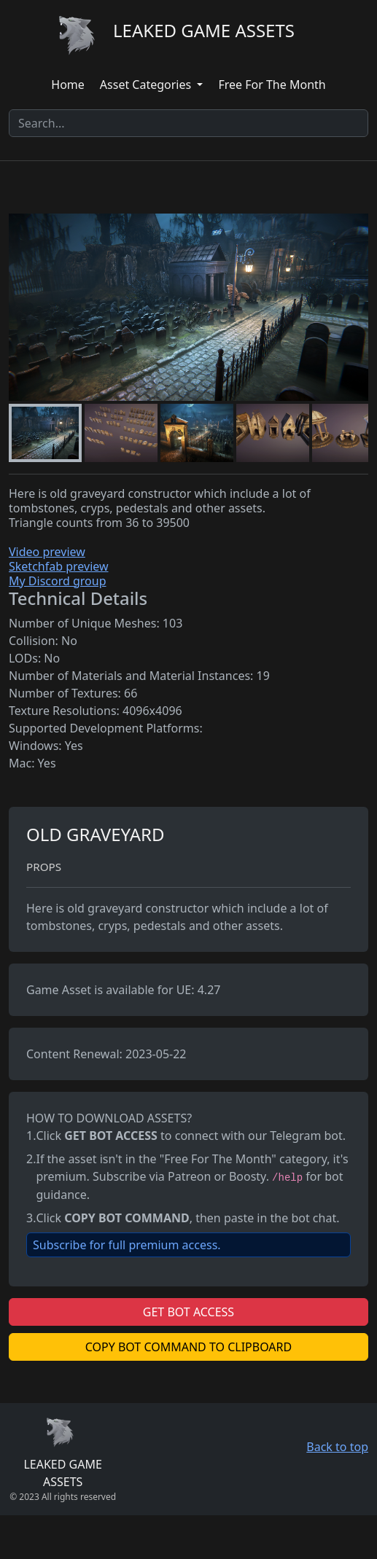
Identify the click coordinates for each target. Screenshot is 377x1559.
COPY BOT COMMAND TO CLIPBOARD (188, 1347)
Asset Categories (147, 85)
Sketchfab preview (59, 566)
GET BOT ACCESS (188, 1312)
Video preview (47, 552)
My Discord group (57, 581)
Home (68, 85)
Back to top (337, 1447)
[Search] (188, 123)
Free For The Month (271, 85)
